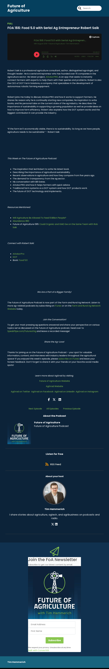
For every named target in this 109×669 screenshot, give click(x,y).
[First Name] (51, 632)
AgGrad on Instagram (87, 391)
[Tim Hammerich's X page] (53, 525)
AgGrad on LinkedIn (64, 391)
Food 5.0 (23, 260)
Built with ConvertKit (38, 651)
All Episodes (52, 409)
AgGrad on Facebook (42, 391)
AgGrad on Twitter (20, 391)
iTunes (58, 306)
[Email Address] (51, 625)
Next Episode (35, 409)
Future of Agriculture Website (54, 381)
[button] (54, 593)
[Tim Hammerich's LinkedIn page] (56, 525)
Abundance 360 (21, 221)
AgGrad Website (54, 386)
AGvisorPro (18, 254)
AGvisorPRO (52, 77)
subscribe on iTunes (68, 359)
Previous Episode (71, 409)
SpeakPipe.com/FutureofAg (21, 331)
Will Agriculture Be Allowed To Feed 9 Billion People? (39, 218)
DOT (15, 257)
